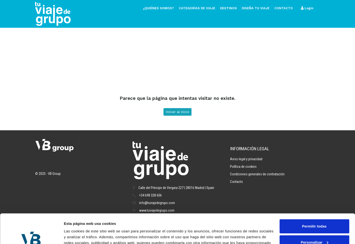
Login (307, 8)
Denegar (314, 230)
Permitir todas (314, 199)
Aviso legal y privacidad (246, 159)
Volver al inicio (177, 112)
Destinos (228, 8)
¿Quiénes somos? (158, 8)
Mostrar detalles (78, 234)
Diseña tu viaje (255, 8)
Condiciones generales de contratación (257, 174)
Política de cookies (243, 167)
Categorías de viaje (197, 8)
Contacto (283, 8)
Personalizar (314, 214)
